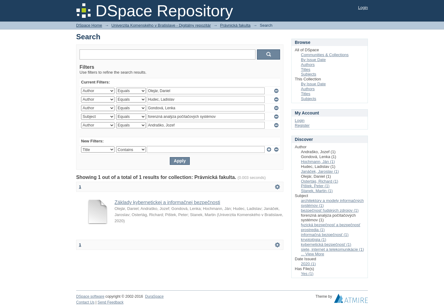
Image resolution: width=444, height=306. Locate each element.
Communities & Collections (325, 54)
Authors (308, 64)
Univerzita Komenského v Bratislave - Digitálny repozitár (161, 25)
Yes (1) (307, 273)
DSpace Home (89, 25)
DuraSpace (154, 296)
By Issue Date (313, 59)
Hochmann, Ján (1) (318, 161)
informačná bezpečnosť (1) (325, 234)
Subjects (308, 74)
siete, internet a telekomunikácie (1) (332, 249)
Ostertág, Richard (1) (319, 181)
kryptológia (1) (313, 239)
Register (302, 125)
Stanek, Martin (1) (317, 190)
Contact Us (85, 302)
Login (363, 7)
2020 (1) (308, 263)
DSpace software (90, 296)
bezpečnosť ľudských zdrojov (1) (330, 210)
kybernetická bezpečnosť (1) (326, 244)
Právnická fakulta (235, 25)
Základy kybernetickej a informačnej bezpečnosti (167, 202)
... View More (312, 254)
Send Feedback (111, 302)
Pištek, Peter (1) (315, 186)
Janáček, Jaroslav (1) (320, 171)
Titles (305, 69)
